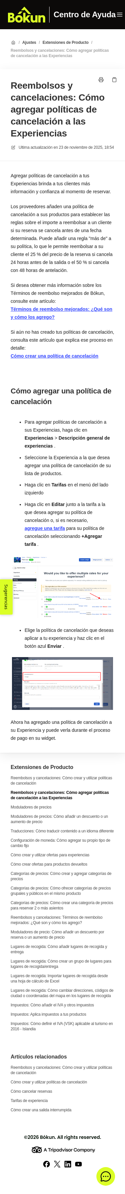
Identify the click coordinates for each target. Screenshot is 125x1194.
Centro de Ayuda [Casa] (85, 15)
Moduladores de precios (31, 807)
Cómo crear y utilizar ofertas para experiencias (50, 855)
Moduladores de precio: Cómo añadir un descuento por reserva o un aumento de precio (57, 935)
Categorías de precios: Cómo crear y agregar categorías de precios (61, 876)
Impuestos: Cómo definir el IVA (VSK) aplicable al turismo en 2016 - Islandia (62, 1026)
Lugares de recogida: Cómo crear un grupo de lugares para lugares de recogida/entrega (61, 964)
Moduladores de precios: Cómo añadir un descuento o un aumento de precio (59, 819)
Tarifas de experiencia (29, 1100)
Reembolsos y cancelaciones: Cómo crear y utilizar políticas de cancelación (61, 781)
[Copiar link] (114, 79)
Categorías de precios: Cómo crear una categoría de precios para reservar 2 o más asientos (62, 905)
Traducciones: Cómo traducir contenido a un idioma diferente (62, 831)
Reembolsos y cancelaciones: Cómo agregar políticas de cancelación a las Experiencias (60, 53)
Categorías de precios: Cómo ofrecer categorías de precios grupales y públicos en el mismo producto (61, 891)
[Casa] (26, 14)
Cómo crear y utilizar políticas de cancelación (49, 1082)
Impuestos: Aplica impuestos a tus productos (48, 1014)
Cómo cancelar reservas (31, 1091)
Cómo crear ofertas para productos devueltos (49, 864)
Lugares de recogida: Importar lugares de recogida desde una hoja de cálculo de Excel (59, 978)
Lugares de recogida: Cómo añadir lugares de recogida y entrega (59, 949)
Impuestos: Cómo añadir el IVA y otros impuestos (52, 1005)
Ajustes (29, 42)
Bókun (47, 1137)
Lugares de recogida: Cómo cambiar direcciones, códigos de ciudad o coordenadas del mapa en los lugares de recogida (62, 993)
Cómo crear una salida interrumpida (41, 1110)
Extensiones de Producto (66, 42)
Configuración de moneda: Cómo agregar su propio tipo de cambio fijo (60, 843)
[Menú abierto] (119, 14)
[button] (105, 1176)
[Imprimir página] (101, 79)
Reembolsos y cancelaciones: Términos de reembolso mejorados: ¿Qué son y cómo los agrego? (56, 920)
